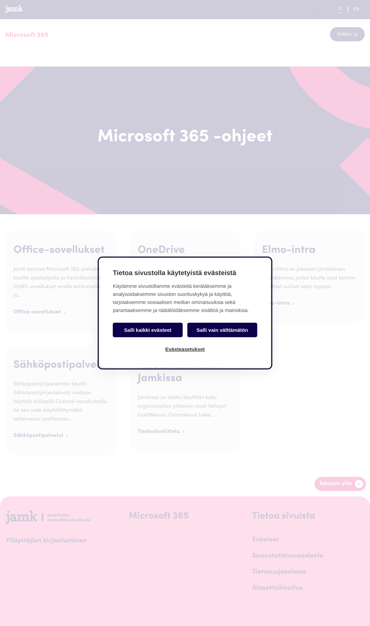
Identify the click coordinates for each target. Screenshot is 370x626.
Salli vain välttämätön (222, 330)
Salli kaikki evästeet (148, 330)
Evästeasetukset (185, 349)
